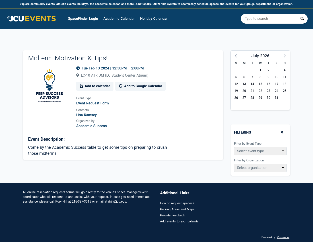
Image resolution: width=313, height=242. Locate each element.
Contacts (82, 110)
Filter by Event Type (248, 143)
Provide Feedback (172, 215)
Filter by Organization (249, 160)
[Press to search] (302, 18)
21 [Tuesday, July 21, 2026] (252, 91)
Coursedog (283, 237)
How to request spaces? (177, 203)
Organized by (85, 121)
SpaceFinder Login (83, 18)
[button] (236, 55)
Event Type (83, 98)
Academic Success (91, 126)
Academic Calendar (119, 18)
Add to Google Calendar (140, 86)
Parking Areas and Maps (177, 209)
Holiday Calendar (153, 18)
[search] (274, 19)
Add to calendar (95, 86)
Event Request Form (92, 103)
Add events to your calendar (180, 221)
